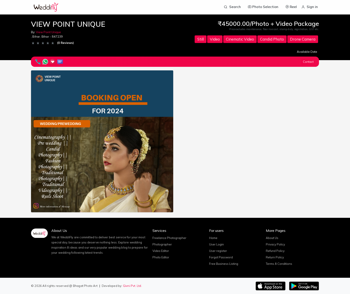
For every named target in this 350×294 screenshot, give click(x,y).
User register (218, 251)
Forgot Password (221, 257)
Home (213, 238)
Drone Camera (302, 39)
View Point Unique (48, 32)
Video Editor (160, 251)
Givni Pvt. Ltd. (132, 286)
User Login (216, 244)
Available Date (307, 51)
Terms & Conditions (279, 263)
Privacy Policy (275, 244)
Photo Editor (160, 257)
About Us (272, 238)
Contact (308, 61)
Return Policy (275, 257)
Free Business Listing (223, 263)
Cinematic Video (240, 39)
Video (215, 39)
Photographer (162, 244)
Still (200, 39)
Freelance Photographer (169, 238)
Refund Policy (275, 251)
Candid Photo (272, 39)
